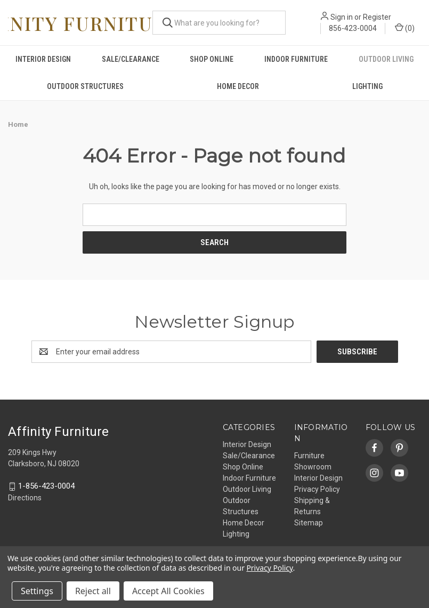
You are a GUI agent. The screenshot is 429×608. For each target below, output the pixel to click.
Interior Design (43, 59)
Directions (25, 497)
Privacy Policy (317, 489)
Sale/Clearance (130, 59)
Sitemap (308, 522)
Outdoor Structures (85, 86)
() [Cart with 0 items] (405, 28)
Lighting (367, 86)
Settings (37, 591)
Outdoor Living (386, 59)
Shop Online (211, 59)
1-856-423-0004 (46, 486)
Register (377, 17)
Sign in (341, 17)
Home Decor (238, 86)
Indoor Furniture (296, 59)
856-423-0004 (353, 28)
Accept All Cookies (168, 591)
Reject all (93, 591)
